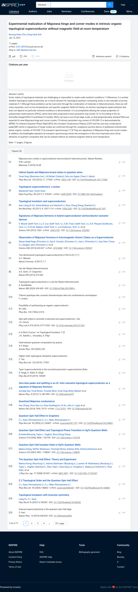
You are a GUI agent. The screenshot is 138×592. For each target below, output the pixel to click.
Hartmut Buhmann (88, 449)
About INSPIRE (15, 552)
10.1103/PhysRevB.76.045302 (67, 502)
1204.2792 (55, 230)
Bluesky (120, 557)
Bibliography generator (89, 552)
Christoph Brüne (58, 449)
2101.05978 (21, 47)
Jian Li (81, 241)
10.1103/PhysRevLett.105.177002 (92, 180)
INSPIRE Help (46, 557)
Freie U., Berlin (87, 176)
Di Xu (63, 405)
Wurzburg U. (38, 463)
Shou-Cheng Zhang (61, 434)
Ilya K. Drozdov (57, 241)
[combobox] (78, 5)
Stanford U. (59, 205)
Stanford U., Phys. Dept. (46, 467)
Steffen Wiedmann (41, 449)
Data (106, 11)
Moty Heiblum (74, 391)
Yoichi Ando (39, 191)
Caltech (59, 176)
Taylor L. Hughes (44, 434)
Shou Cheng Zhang (74, 205)
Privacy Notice (15, 562)
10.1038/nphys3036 (63, 516)
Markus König (25, 449)
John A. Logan (73, 405)
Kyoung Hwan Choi (17, 34)
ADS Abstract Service (26, 50)
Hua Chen (103, 241)
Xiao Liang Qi (25, 205)
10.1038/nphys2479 (65, 394)
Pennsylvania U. (36, 420)
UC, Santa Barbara (40, 205)
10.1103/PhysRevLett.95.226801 (98, 423)
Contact (120, 567)
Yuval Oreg (24, 176)
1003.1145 (66, 180)
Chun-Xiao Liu (36, 405)
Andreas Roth (73, 449)
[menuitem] (123, 5)
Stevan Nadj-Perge (27, 241)
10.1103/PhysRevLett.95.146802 (95, 488)
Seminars (66, 11)
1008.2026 (67, 208)
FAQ (41, 552)
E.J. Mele (49, 420)
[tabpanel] (69, 341)
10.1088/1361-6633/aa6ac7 (90, 194)
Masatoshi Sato (26, 191)
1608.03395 (66, 194)
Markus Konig (25, 463)
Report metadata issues (51, 562)
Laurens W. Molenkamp (88, 463)
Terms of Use (15, 567)
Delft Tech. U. (35, 224)
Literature (14, 11)
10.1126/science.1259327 (80, 248)
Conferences (87, 11)
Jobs (49, 11)
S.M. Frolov (69, 224)
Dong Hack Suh (34, 34)
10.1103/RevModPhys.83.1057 (92, 208)
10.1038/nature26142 (82, 409)
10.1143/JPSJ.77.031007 (85, 473)
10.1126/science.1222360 (77, 230)
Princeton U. (43, 241)
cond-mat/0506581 (65, 488)
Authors (33, 11)
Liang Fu (23, 499)
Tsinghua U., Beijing (82, 467)
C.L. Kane (23, 420)
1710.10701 (60, 409)
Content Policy (15, 557)
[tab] (17, 151)
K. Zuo (46, 224)
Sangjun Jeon (28, 245)
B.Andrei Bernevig (27, 434)
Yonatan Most (50, 391)
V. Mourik (23, 224)
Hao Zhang (24, 405)
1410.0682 (58, 248)
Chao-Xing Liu (65, 467)
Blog (119, 552)
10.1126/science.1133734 (68, 437)
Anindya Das (25, 391)
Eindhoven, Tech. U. (71, 227)
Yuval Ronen (37, 391)
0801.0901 (63, 473)
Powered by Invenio (10, 587)
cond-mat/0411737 (68, 423)
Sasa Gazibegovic (52, 405)
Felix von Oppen (72, 176)
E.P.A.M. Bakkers (36, 227)
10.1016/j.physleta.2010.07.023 (70, 325)
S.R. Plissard (96, 224)
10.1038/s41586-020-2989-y (62, 288)
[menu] (126, 5)
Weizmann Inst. (37, 176)
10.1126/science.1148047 (68, 452)
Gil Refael (50, 176)
